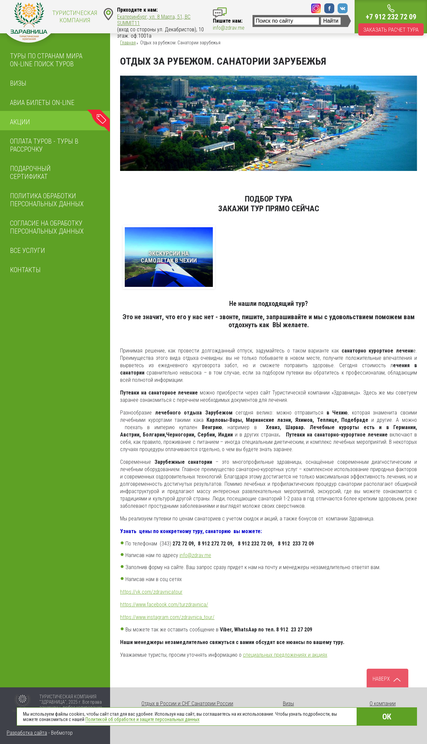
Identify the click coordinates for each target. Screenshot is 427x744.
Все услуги (27, 251)
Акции (20, 122)
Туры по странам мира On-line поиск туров (46, 60)
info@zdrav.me (195, 555)
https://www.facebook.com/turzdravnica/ (164, 604)
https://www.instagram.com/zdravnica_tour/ (167, 617)
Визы (18, 83)
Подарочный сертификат (30, 173)
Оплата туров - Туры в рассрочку (44, 145)
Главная (128, 42)
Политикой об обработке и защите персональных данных (142, 719)
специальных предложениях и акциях (285, 655)
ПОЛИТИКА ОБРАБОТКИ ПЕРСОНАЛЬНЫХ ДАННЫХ (47, 200)
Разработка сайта (27, 733)
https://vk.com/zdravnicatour (151, 592)
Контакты (25, 270)
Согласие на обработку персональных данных (47, 227)
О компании (383, 703)
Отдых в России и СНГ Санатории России (187, 703)
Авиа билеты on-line (42, 103)
